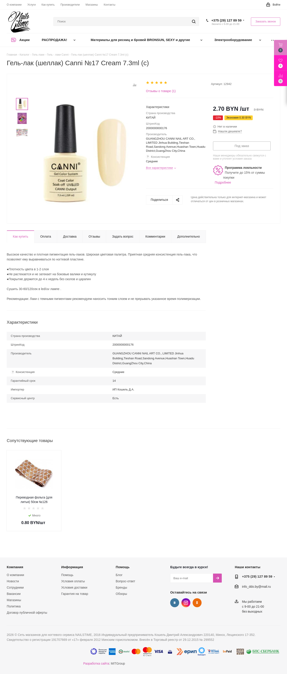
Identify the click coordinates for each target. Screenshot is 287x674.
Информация (72, 567)
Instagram (185, 602)
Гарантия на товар (74, 594)
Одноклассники (197, 602)
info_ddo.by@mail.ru (256, 587)
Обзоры (121, 594)
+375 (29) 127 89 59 (226, 20)
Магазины (14, 600)
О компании (15, 575)
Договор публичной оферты (27, 612)
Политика (14, 606)
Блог (119, 575)
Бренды (121, 587)
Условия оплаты (73, 581)
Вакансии (14, 594)
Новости (13, 581)
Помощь (67, 575)
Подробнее (223, 182)
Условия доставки (74, 587)
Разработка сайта (96, 663)
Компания (15, 567)
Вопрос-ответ (125, 581)
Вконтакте (174, 602)
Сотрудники (15, 587)
